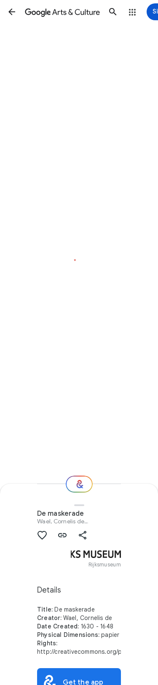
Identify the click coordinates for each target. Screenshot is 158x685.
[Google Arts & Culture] (62, 12)
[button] (12, 12)
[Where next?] (79, 484)
